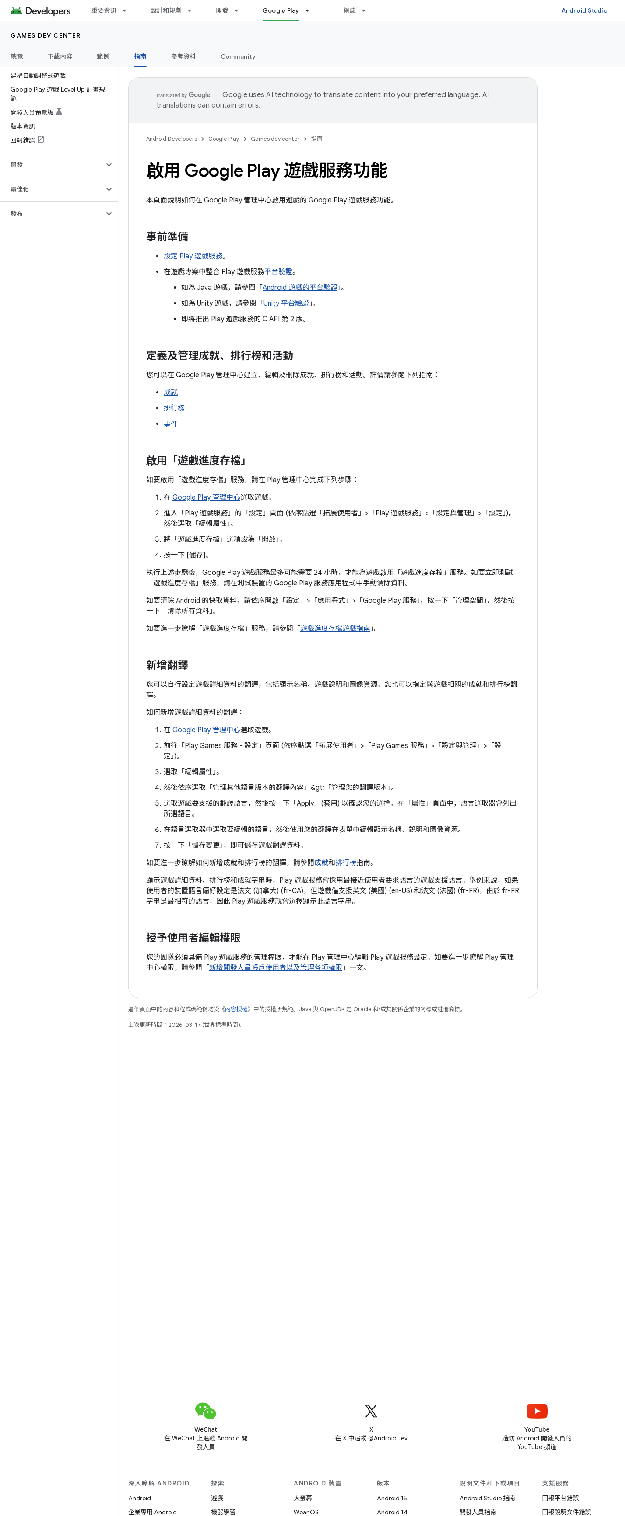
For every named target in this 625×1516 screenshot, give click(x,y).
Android (139, 1498)
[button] (52, 165)
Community (238, 56)
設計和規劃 (166, 10)
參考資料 (183, 56)
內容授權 (236, 1009)
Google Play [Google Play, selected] (281, 10)
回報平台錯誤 (560, 1498)
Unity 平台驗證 (286, 303)
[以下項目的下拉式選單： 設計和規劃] (193, 10)
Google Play (223, 139)
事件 (171, 424)
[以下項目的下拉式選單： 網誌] (367, 10)
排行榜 (174, 408)
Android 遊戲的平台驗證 (300, 287)
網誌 (350, 10)
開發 (222, 10)
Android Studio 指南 (487, 1498)
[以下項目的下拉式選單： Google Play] (311, 10)
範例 (103, 56)
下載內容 (60, 56)
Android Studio (585, 10)
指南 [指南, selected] (140, 56)
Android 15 (392, 1498)
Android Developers (171, 139)
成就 (171, 392)
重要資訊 (103, 10)
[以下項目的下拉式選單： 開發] (240, 10)
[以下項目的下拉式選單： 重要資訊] (128, 10)
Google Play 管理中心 (206, 497)
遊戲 (217, 1498)
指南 (317, 139)
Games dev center (46, 35)
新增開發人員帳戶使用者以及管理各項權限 (275, 967)
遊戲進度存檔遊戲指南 (335, 628)
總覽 (17, 56)
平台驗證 (278, 272)
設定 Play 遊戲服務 (193, 256)
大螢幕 (303, 1498)
